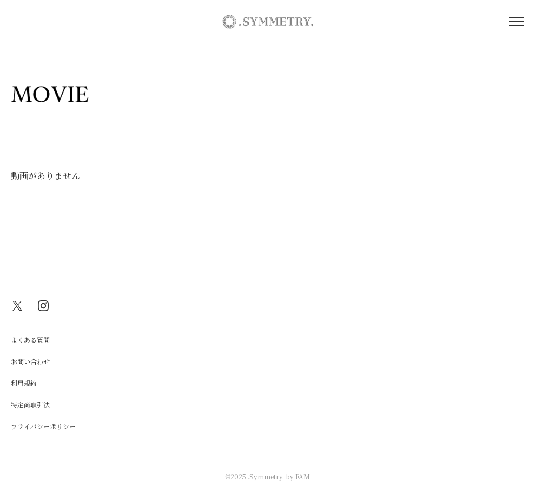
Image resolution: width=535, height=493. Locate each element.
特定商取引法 (30, 404)
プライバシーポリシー (43, 426)
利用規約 (24, 382)
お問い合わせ (30, 361)
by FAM (298, 476)
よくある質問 (30, 339)
